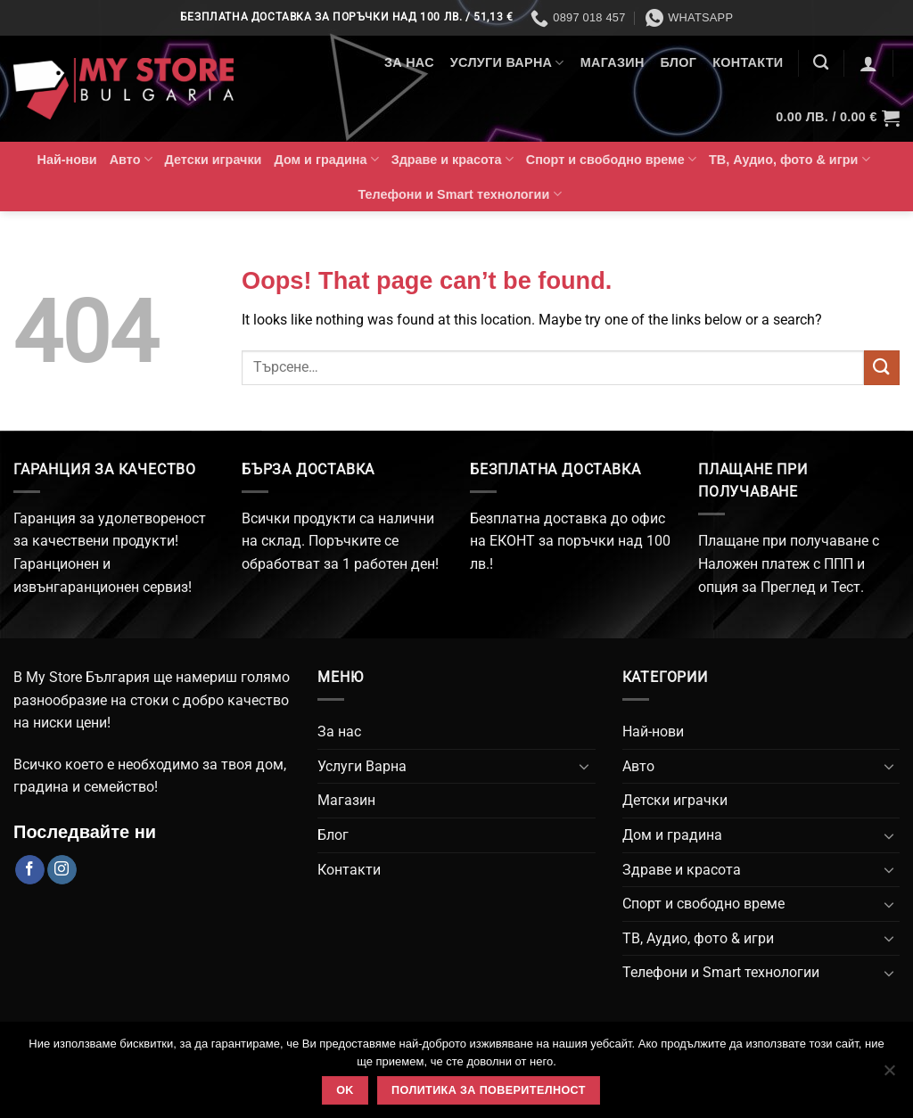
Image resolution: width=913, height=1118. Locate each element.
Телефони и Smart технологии (460, 193)
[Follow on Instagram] (62, 870)
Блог (679, 62)
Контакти (747, 62)
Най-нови (67, 159)
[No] (889, 1075)
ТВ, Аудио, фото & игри (789, 159)
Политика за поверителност (488, 1090)
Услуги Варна (507, 62)
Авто (131, 159)
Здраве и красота (452, 159)
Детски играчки (213, 159)
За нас (409, 62)
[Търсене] (820, 63)
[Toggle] (585, 766)
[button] (868, 63)
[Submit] (882, 367)
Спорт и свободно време (611, 159)
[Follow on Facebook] (30, 870)
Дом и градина (326, 159)
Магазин (612, 62)
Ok (345, 1090)
